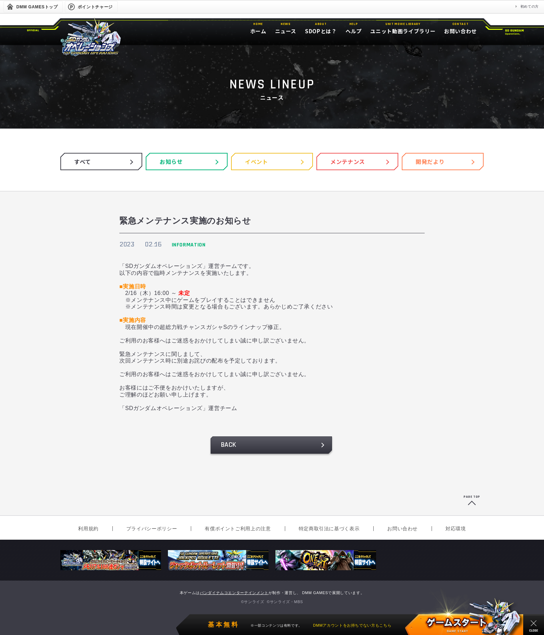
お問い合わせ (402, 528)
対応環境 (455, 528)
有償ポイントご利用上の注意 (238, 528)
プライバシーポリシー (151, 528)
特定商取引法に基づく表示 (329, 528)
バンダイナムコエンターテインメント (234, 593)
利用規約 (88, 528)
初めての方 (529, 6)
